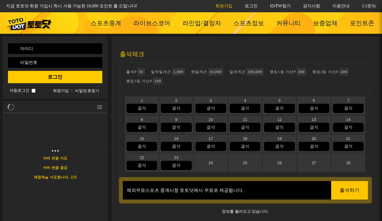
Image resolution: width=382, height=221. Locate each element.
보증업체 (325, 23)
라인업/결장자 (202, 23)
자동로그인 (19, 90)
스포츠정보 (248, 23)
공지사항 (311, 6)
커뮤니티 (288, 23)
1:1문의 (369, 6)
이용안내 (341, 6)
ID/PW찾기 (280, 6)
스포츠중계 (106, 23)
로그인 (251, 6)
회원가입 (224, 6)
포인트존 (362, 23)
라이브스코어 (152, 23)
